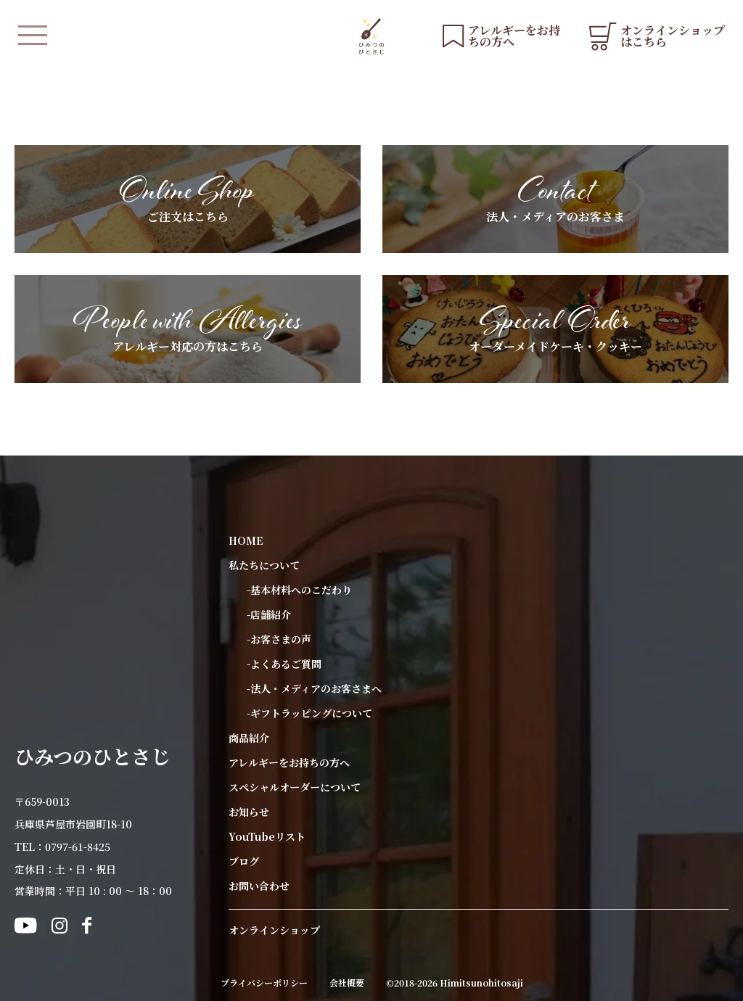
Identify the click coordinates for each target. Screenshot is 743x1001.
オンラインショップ (274, 930)
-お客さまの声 (279, 639)
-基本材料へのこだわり (299, 589)
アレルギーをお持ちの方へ (289, 762)
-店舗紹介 (269, 614)
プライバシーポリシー (264, 983)
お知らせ (249, 811)
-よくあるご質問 (284, 663)
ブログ (244, 861)
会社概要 (346, 983)
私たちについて (264, 565)
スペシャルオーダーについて (295, 787)
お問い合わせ (259, 885)
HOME (246, 540)
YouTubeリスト (267, 836)
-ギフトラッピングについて (309, 713)
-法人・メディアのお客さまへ (314, 688)
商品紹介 (249, 737)
